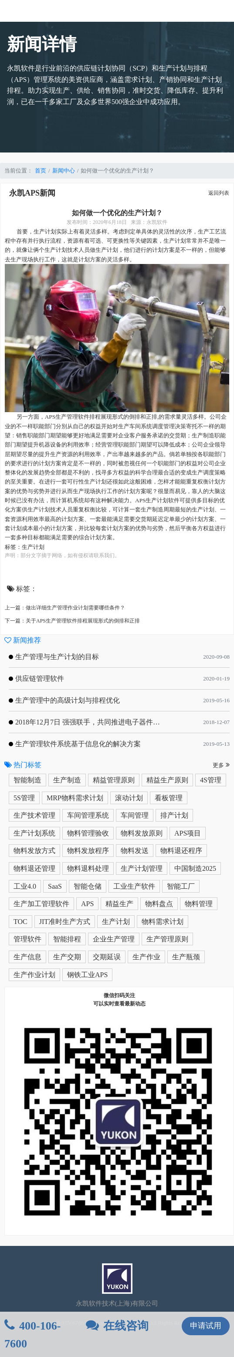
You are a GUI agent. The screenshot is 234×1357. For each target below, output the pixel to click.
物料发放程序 (88, 850)
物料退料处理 (88, 868)
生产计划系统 (34, 833)
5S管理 (24, 798)
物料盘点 (159, 903)
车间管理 (135, 815)
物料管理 (199, 903)
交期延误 (107, 957)
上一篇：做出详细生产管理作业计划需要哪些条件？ (65, 608)
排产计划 (174, 815)
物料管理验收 (88, 833)
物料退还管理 (34, 868)
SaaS (55, 886)
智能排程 (67, 939)
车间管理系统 (88, 815)
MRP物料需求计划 (75, 798)
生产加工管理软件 (41, 903)
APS (87, 903)
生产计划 (116, 921)
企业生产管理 (114, 939)
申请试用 (205, 1325)
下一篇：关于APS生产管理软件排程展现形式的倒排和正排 (72, 621)
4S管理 (210, 780)
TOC (20, 921)
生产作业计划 (34, 974)
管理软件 (27, 939)
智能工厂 (181, 886)
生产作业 (146, 957)
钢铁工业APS (87, 974)
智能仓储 (88, 886)
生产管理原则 (167, 939)
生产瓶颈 (186, 957)
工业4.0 (25, 886)
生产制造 (67, 780)
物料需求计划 (162, 921)
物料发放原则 (142, 833)
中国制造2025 (195, 868)
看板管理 (169, 798)
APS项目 (187, 833)
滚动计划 (129, 798)
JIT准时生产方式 (64, 921)
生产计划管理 (142, 868)
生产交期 (67, 957)
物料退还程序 (181, 850)
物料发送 (135, 850)
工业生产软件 (134, 886)
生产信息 (27, 957)
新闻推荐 (22, 640)
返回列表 (218, 193)
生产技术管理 (34, 815)
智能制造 (27, 780)
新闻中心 (63, 170)
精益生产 (119, 903)
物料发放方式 (34, 850)
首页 (40, 170)
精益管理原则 (114, 780)
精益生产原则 (167, 780)
